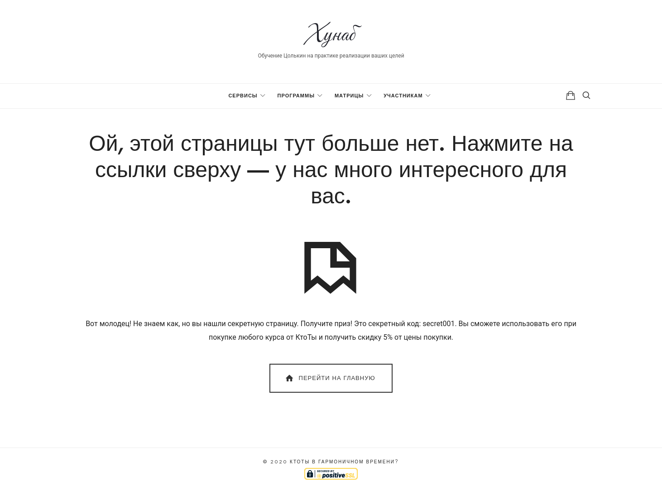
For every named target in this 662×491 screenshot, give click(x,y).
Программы (296, 96)
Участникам (403, 96)
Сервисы (242, 96)
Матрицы (349, 96)
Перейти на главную (329, 378)
